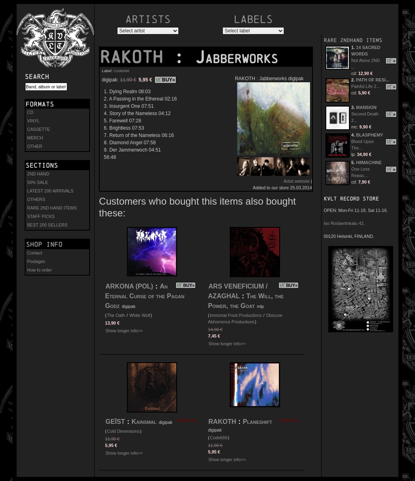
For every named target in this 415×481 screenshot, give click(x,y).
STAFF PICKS (41, 216)
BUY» (168, 80)
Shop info (44, 244)
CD (30, 112)
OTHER (34, 146)
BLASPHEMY (369, 135)
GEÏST (115, 421)
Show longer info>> (124, 330)
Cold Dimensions (123, 431)
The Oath (116, 315)
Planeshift (257, 421)
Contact (34, 252)
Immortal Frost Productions (236, 315)
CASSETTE (38, 129)
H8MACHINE (369, 162)
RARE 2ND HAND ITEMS (52, 207)
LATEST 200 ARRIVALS (50, 190)
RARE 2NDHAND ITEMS (353, 40)
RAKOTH (136, 57)
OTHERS (36, 199)
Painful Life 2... (365, 86)
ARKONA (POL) (129, 286)
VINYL (33, 120)
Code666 (121, 70)
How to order (39, 269)
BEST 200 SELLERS (47, 224)
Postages (36, 261)
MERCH (35, 137)
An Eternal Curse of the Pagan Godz (144, 296)
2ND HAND (38, 173)
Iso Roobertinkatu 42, (344, 223)
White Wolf (139, 315)
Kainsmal (144, 421)
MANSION (366, 107)
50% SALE (37, 182)
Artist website (297, 181)
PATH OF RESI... (372, 79)
